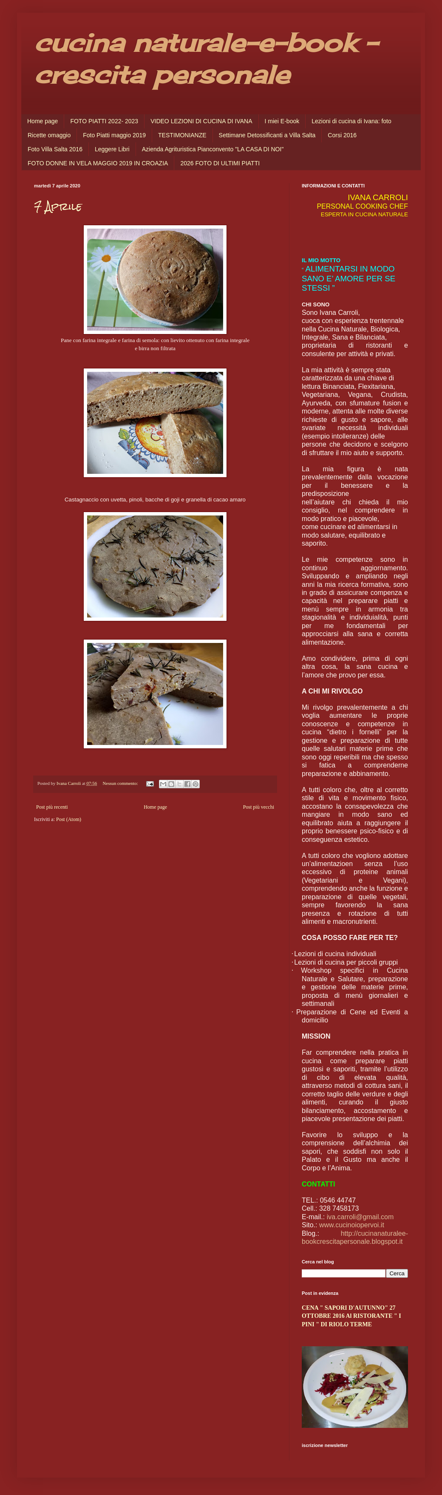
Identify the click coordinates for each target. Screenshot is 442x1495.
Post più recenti (52, 807)
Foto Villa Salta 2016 (55, 149)
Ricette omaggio (49, 135)
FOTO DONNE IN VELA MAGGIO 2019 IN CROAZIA (98, 163)
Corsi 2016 (342, 135)
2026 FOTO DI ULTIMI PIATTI (220, 163)
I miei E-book (282, 121)
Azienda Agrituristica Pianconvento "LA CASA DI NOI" (213, 149)
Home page (42, 121)
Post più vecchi (258, 807)
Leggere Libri (112, 149)
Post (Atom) (68, 819)
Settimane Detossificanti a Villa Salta (267, 135)
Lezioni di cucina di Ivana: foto (351, 121)
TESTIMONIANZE (182, 135)
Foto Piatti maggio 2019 (114, 135)
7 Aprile (58, 206)
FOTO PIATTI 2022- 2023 (104, 121)
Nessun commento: (121, 783)
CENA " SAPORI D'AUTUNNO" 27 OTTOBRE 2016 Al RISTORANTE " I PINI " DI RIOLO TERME (351, 1316)
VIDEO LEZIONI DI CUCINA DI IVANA (201, 121)
